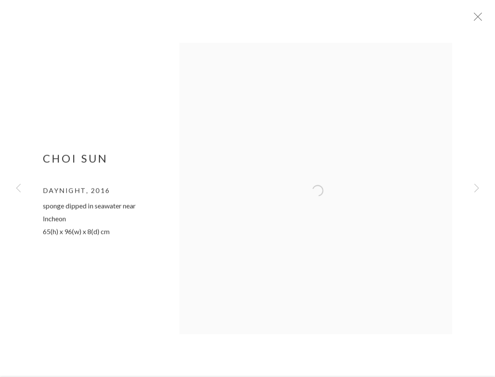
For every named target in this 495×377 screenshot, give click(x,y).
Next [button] (476, 188)
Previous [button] (18, 188)
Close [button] (479, 19)
